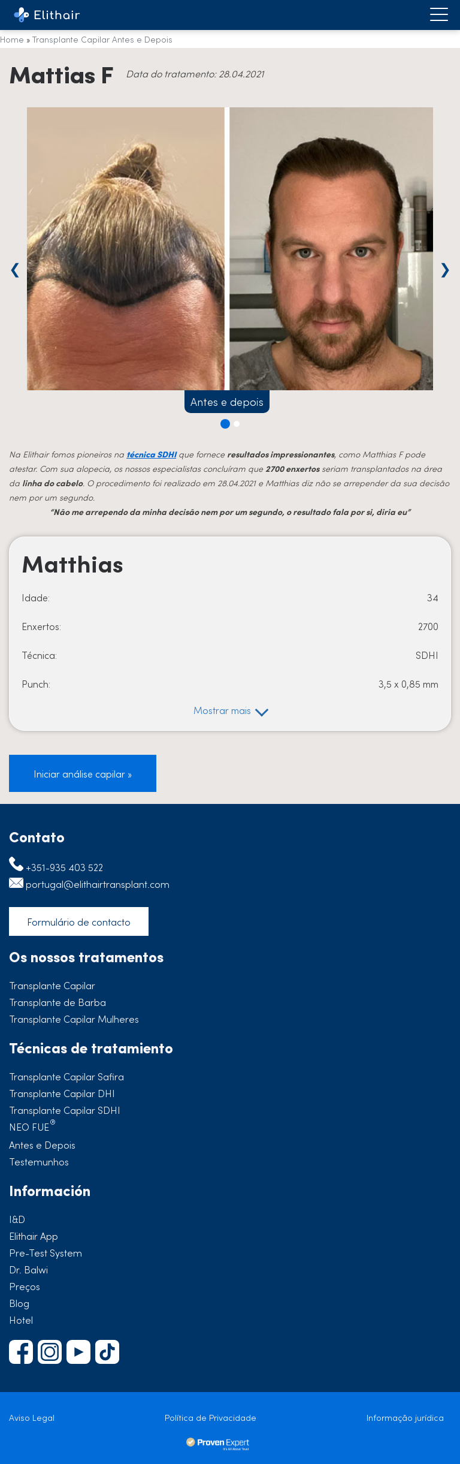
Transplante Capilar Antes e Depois (102, 39)
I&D (17, 1218)
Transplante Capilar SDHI (64, 1109)
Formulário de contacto (79, 921)
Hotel (21, 1319)
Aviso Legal (32, 1417)
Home (12, 39)
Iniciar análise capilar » (83, 773)
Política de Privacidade (210, 1417)
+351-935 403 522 (64, 866)
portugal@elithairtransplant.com (98, 883)
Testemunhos (39, 1161)
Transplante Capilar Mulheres (74, 1018)
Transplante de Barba (57, 1001)
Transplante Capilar (52, 985)
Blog (19, 1302)
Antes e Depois (42, 1144)
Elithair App (33, 1235)
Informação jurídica (405, 1417)
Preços (24, 1286)
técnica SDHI (151, 454)
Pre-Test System (45, 1252)
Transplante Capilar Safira (66, 1076)
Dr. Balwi (28, 1269)
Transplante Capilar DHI (62, 1092)
